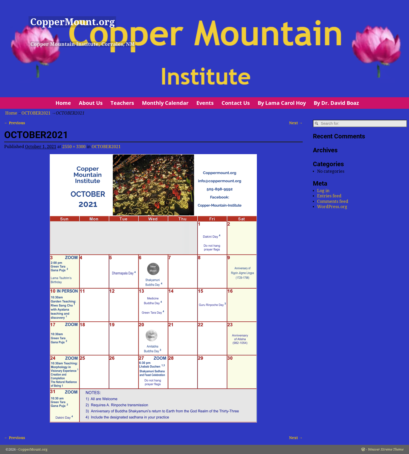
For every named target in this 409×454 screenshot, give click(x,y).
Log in (323, 190)
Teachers (122, 102)
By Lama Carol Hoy (282, 102)
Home (63, 102)
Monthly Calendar (165, 102)
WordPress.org (332, 206)
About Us (91, 102)
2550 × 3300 (74, 146)
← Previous (14, 123)
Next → (296, 123)
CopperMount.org (72, 22)
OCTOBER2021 (36, 113)
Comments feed (332, 201)
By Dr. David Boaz (336, 102)
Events (205, 102)
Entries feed (329, 195)
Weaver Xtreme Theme (386, 449)
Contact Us (236, 102)
